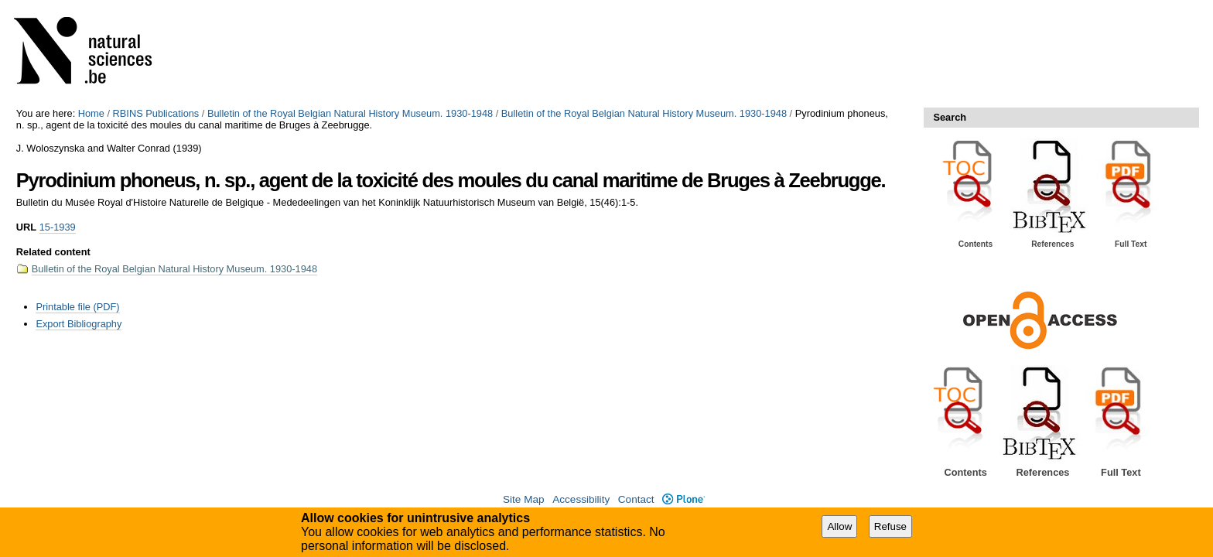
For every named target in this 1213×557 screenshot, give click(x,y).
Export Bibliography (78, 324)
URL (26, 227)
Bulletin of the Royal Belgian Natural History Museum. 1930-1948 (350, 113)
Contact (636, 499)
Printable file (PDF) (77, 307)
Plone (683, 499)
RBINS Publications (156, 113)
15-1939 (57, 227)
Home (91, 113)
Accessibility (581, 499)
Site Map (524, 499)
